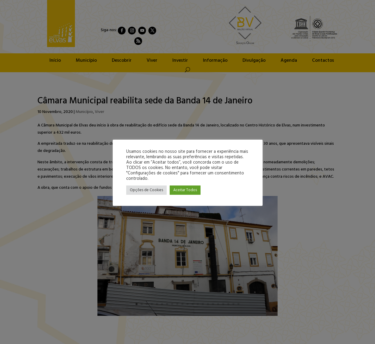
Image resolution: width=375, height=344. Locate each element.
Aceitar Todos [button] (185, 190)
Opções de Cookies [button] (146, 190)
